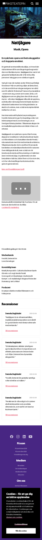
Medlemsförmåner (21, 472)
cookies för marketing (10, 207)
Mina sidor (21, 475)
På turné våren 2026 (21, 451)
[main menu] (37, 3)
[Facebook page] (11, 436)
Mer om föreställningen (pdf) (13, 169)
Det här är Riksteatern (21, 486)
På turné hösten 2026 (21, 448)
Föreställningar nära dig (21, 454)
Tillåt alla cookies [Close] (21, 531)
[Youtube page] (30, 436)
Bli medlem (21, 465)
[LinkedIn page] (24, 436)
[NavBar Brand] (14, 3)
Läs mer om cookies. (14, 517)
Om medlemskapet (21, 469)
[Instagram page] (18, 436)
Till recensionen (11, 331)
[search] (32, 3)
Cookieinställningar (21, 524)
